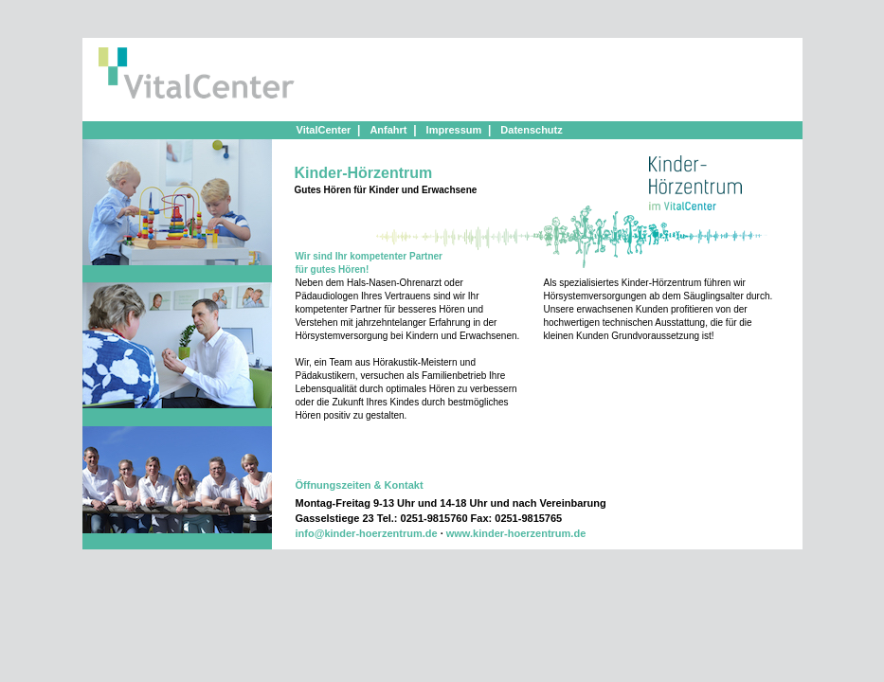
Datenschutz (531, 129)
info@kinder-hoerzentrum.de (367, 533)
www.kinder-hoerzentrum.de (516, 533)
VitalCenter (324, 129)
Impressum (454, 129)
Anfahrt (388, 129)
